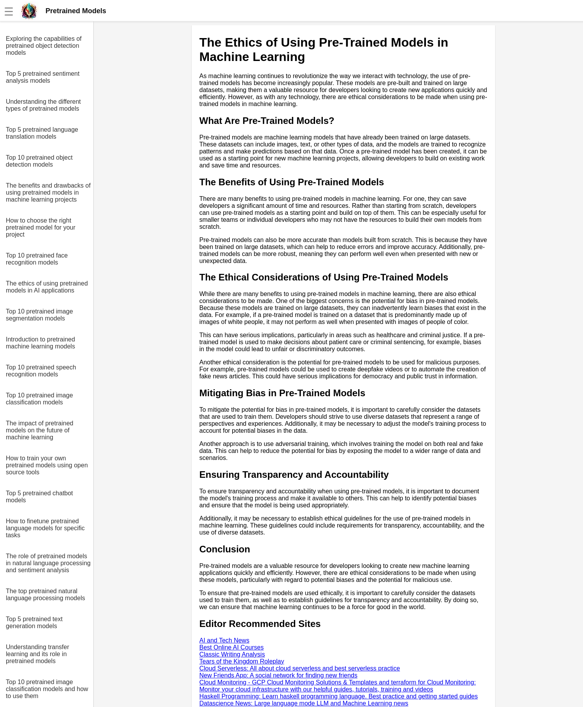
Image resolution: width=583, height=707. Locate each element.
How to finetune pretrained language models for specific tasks (45, 528)
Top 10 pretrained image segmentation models (39, 315)
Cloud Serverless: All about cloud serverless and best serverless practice (300, 668)
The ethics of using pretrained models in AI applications (47, 287)
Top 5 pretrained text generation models (34, 622)
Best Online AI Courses (232, 647)
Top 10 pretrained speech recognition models (41, 371)
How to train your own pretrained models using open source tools (47, 465)
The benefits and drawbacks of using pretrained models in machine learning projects (48, 192)
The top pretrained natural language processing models (45, 594)
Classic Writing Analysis (232, 654)
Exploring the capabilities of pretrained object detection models (44, 45)
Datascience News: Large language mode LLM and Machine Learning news (304, 703)
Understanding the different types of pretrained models (43, 105)
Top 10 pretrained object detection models (39, 161)
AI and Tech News (225, 640)
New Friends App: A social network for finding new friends (278, 675)
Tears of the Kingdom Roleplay (242, 661)
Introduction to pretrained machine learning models (40, 343)
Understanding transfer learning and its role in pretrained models (37, 654)
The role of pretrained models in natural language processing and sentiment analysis (48, 563)
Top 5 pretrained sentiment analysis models (42, 77)
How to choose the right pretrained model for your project (40, 227)
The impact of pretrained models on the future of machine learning (39, 430)
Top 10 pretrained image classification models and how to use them (47, 689)
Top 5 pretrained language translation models (42, 133)
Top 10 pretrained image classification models (39, 399)
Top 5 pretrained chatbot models (39, 496)
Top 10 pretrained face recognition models (37, 259)
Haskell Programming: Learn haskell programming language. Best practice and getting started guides (339, 696)
